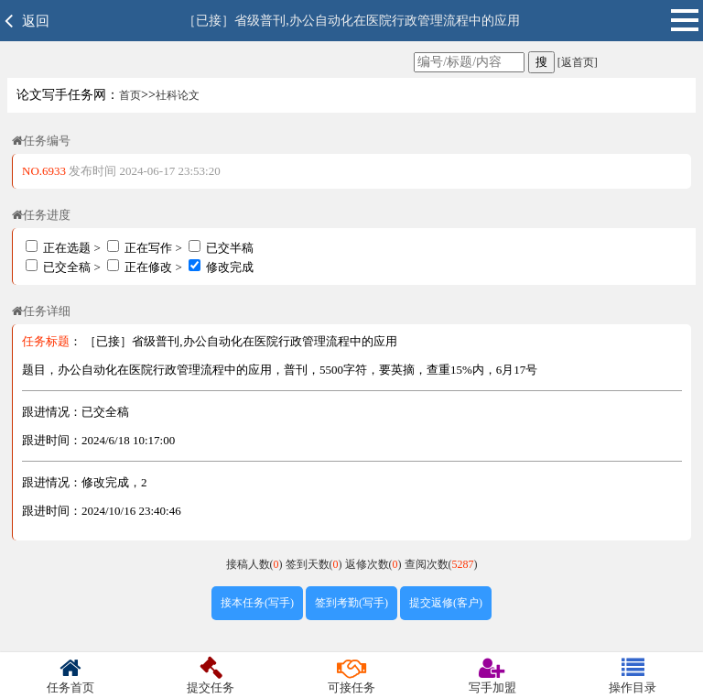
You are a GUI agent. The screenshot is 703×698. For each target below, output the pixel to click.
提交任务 (211, 675)
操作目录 (632, 675)
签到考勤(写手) (351, 602)
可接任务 (351, 675)
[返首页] (576, 62)
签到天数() (315, 564)
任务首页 (70, 675)
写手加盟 (492, 675)
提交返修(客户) (445, 602)
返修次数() (375, 564)
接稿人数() (256, 564)
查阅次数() (441, 564)
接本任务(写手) (257, 602)
